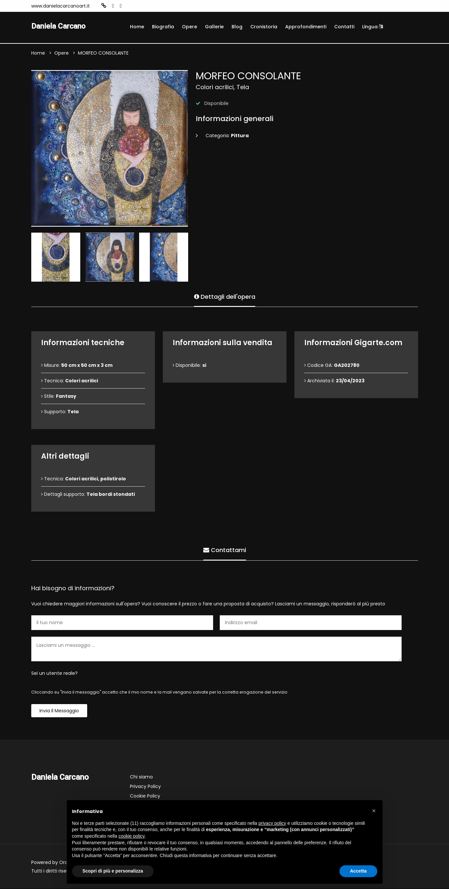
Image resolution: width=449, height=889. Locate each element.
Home (137, 26)
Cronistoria (263, 26)
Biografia (163, 26)
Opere (189, 26)
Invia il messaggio (59, 711)
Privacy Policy (145, 787)
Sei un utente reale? (54, 674)
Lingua (372, 26)
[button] (374, 810)
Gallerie (214, 26)
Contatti (344, 26)
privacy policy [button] (272, 823)
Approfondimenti (305, 26)
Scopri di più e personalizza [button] (113, 871)
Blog (237, 26)
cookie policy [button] (131, 836)
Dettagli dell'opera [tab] (224, 296)
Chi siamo (141, 777)
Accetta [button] (358, 871)
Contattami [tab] (224, 550)
